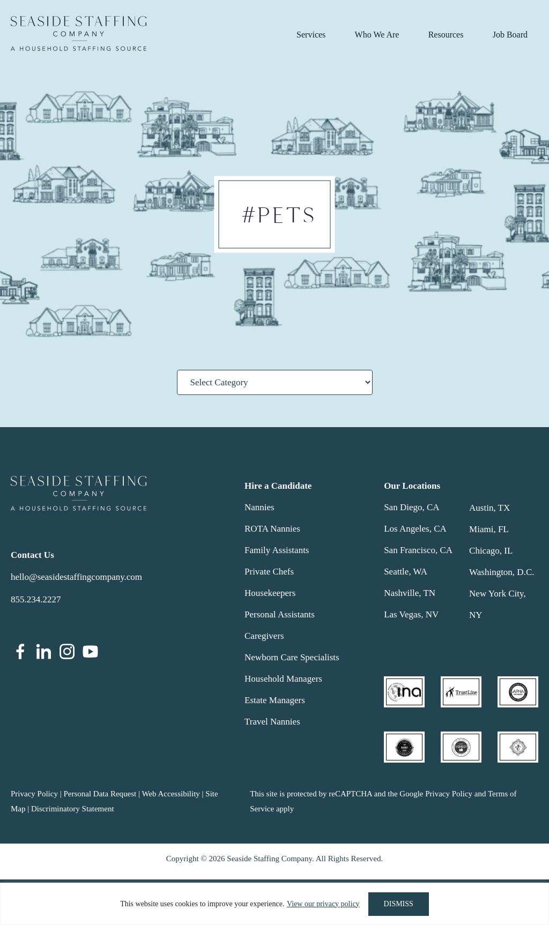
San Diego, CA (411, 507)
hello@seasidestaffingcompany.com (76, 577)
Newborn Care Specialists (291, 657)
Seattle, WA (405, 571)
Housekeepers (269, 593)
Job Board (510, 34)
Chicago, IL (491, 551)
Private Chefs (269, 571)
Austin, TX (489, 508)
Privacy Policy (34, 793)
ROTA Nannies (272, 529)
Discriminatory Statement (72, 808)
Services (310, 34)
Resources (446, 34)
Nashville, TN (409, 593)
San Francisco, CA (418, 550)
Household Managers (283, 679)
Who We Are (377, 34)
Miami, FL (489, 529)
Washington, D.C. (501, 572)
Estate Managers (274, 700)
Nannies (259, 507)
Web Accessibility (170, 793)
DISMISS (398, 904)
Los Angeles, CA (415, 529)
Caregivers (264, 636)
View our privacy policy (323, 904)
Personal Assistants (279, 614)
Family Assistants (276, 550)
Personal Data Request (99, 793)
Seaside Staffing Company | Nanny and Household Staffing (78, 33)
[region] (274, 904)
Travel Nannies (272, 722)
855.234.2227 (36, 599)
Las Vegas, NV (411, 614)
